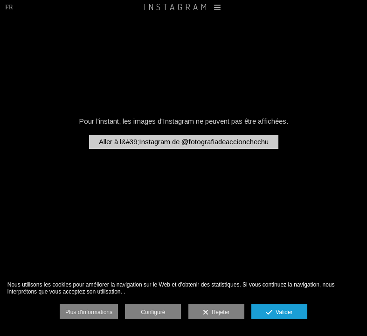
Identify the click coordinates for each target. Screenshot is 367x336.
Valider (279, 312)
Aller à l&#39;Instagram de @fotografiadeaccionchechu (184, 142)
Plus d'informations (88, 312)
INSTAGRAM (183, 7)
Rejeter (216, 312)
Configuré (153, 312)
